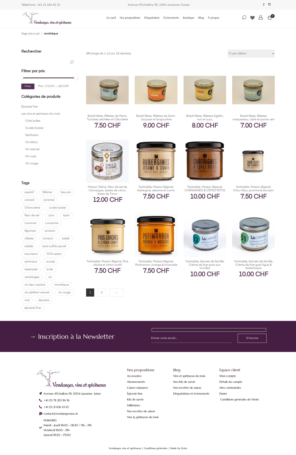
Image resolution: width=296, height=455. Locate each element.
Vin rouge (31, 163)
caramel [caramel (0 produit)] (48, 200)
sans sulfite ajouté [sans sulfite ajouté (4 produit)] (54, 246)
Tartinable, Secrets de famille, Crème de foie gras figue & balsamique (253, 265)
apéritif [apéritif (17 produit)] (29, 192)
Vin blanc (31, 142)
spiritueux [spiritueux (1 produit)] (31, 261)
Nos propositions (130, 17)
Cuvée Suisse (34, 128)
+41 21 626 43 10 (48, 4)
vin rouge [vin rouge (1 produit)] (64, 292)
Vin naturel (32, 149)
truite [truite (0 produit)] (49, 269)
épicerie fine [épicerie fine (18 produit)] (33, 308)
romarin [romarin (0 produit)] (48, 238)
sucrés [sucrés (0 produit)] (50, 261)
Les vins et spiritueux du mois (40, 113)
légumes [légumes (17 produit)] (30, 230)
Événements (171, 17)
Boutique (188, 17)
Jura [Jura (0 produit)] (51, 215)
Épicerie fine (29, 106)
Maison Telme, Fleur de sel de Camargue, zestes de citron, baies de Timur (107, 190)
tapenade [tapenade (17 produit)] (31, 269)
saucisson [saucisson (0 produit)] (31, 254)
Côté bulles (32, 120)
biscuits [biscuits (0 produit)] (66, 192)
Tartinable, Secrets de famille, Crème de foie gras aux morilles (204, 265)
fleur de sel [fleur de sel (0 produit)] (32, 215)
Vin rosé (30, 156)
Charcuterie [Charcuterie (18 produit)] (32, 207)
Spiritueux (31, 135)
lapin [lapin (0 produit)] (66, 215)
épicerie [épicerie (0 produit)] (43, 300)
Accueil (111, 17)
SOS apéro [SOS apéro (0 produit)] (54, 254)
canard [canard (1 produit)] (29, 200)
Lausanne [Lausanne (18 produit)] (51, 223)
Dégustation (151, 17)
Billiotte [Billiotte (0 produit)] (47, 192)
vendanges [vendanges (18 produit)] (32, 277)
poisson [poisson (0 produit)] (50, 230)
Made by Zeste (178, 448)
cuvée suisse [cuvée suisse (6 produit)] (57, 207)
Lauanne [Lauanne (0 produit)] (30, 223)
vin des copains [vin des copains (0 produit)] (35, 284)
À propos (213, 17)
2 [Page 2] (102, 292)
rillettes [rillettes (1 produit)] (29, 238)
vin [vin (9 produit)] (50, 277)
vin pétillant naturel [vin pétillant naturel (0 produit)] (37, 292)
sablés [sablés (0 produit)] (29, 246)
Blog (201, 17)
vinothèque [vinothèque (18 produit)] (61, 284)
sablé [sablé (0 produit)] (65, 238)
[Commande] (251, 53)
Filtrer (28, 86)
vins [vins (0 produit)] (27, 300)
